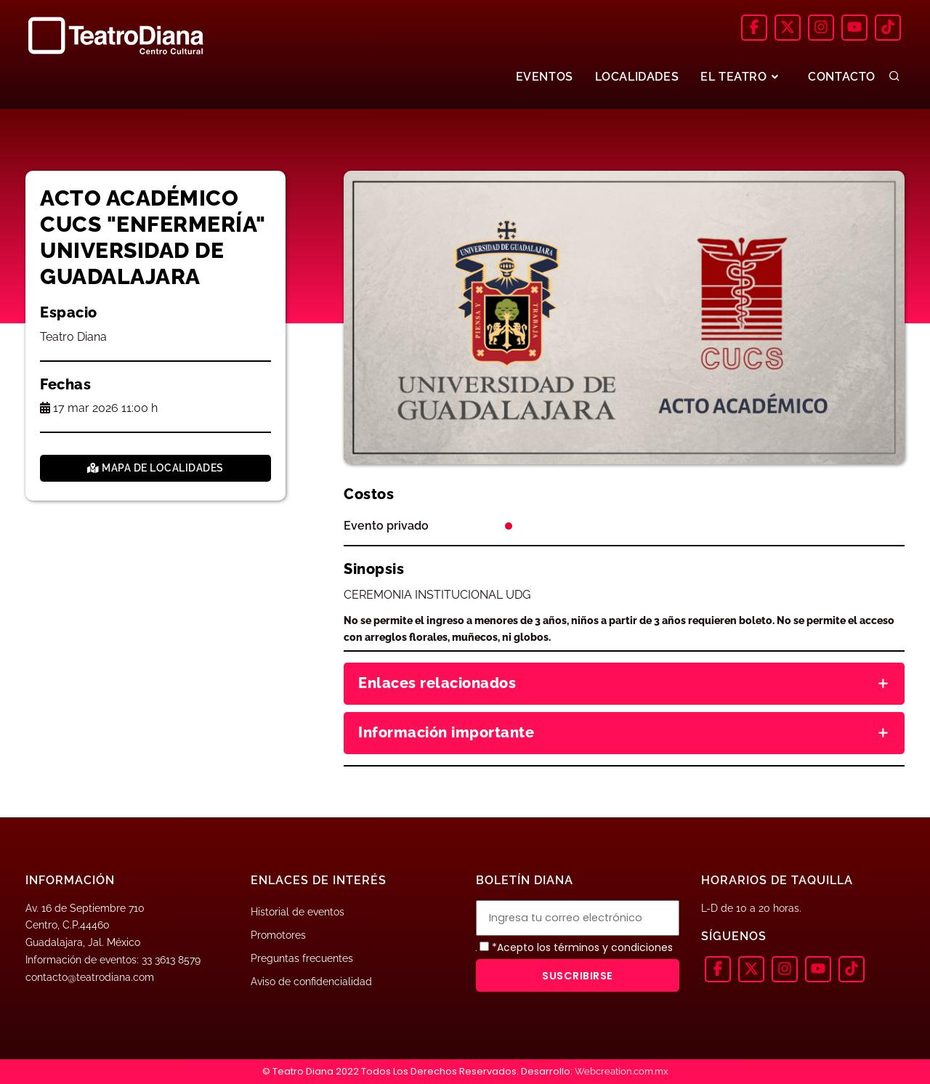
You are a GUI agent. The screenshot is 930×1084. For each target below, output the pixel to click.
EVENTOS (544, 77)
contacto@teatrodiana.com (89, 977)
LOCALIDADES (637, 77)
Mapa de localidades (155, 468)
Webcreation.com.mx (621, 1071)
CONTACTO (842, 77)
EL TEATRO (741, 77)
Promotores (278, 935)
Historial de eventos (297, 912)
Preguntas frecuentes (302, 958)
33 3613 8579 (171, 960)
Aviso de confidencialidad (311, 981)
